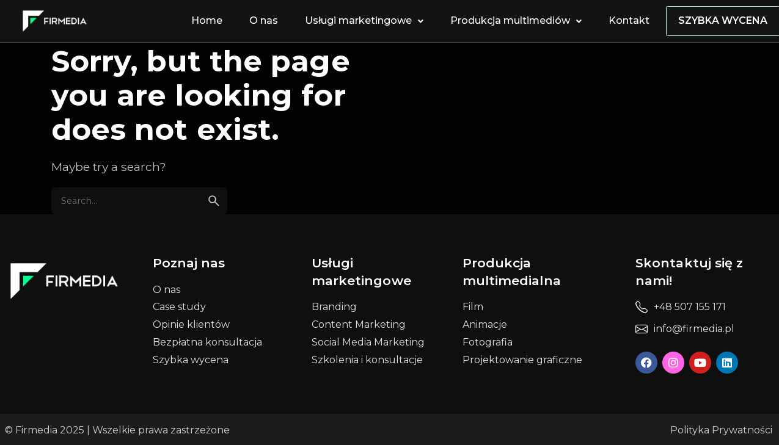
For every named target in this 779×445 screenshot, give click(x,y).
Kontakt (630, 20)
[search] (213, 200)
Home (208, 20)
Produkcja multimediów (517, 20)
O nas (265, 20)
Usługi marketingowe (366, 20)
